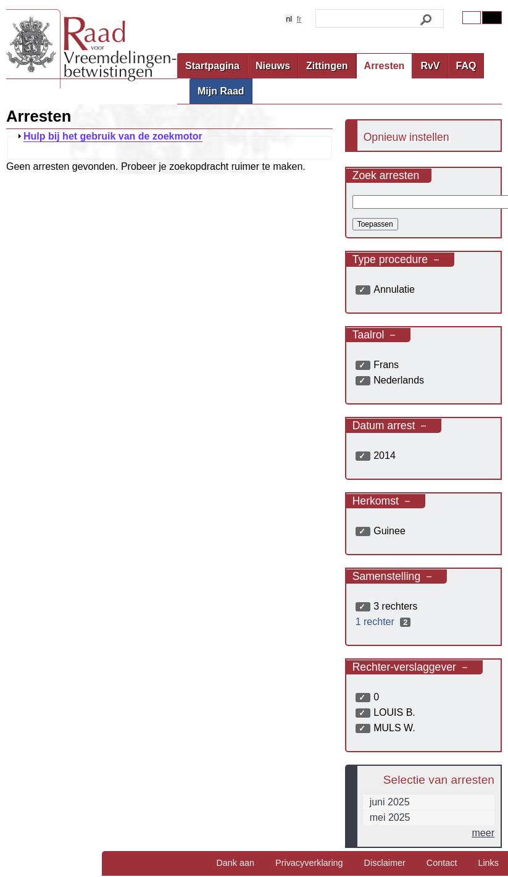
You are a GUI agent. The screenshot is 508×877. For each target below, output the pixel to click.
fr (299, 18)
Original (471, 17)
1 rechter (385, 621)
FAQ (466, 66)
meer (483, 833)
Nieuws (273, 66)
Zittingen (327, 66)
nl (289, 18)
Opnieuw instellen (406, 137)
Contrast (492, 17)
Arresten (384, 66)
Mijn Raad (221, 91)
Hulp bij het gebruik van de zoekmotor (112, 136)
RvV (429, 66)
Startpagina (212, 66)
